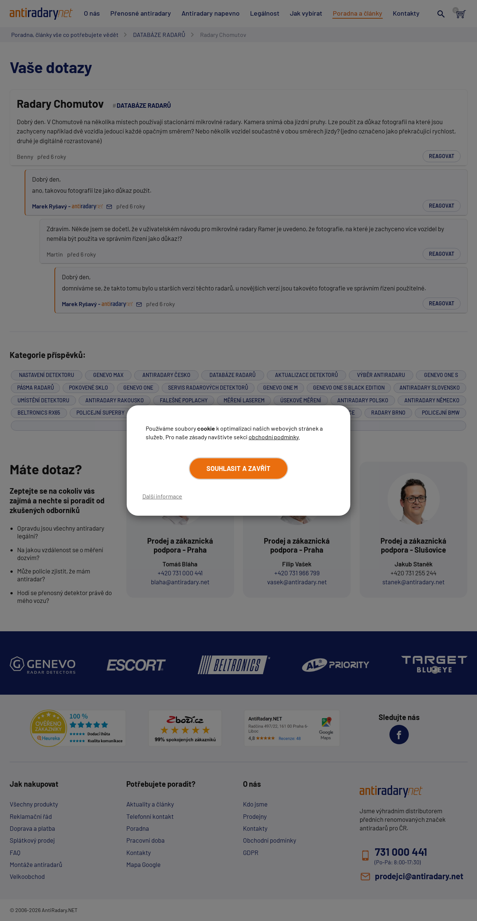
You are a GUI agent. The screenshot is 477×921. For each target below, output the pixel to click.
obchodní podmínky (273, 436)
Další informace (162, 496)
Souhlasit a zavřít (238, 468)
